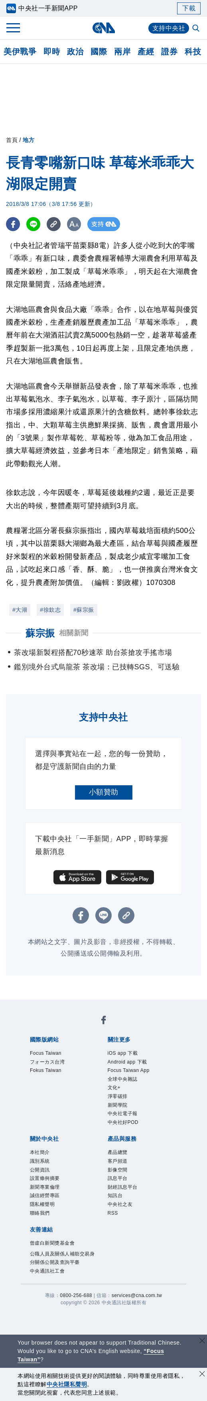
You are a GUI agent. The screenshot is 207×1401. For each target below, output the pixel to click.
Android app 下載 (127, 1062)
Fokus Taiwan (45, 1070)
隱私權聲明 (42, 1204)
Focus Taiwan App (129, 1070)
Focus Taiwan (45, 1053)
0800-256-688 (76, 1295)
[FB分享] (13, 224)
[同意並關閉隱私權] (202, 1375)
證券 (169, 51)
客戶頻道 (118, 1161)
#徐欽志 (50, 610)
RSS (113, 1213)
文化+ (114, 1087)
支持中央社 (168, 28)
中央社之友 (120, 1204)
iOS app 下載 (123, 1053)
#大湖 (19, 610)
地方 (28, 140)
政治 (75, 51)
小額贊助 (103, 792)
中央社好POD (123, 1122)
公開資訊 (40, 1170)
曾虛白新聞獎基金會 (52, 1243)
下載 (188, 8)
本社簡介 (40, 1152)
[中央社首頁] (103, 28)
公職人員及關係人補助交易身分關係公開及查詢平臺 (62, 1258)
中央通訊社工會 (47, 1271)
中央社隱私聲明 (67, 1384)
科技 (193, 51)
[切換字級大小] (74, 224)
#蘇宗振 (83, 610)
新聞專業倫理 (45, 1187)
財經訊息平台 (123, 1187)
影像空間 (118, 1170)
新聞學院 (118, 1105)
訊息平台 (118, 1178)
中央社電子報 (123, 1113)
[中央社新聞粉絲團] (103, 1021)
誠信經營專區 (45, 1195)
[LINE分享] (33, 224)
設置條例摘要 (45, 1178)
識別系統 (40, 1161)
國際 (99, 51)
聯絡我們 (40, 1213)
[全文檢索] (196, 28)
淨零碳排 (118, 1096)
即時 (51, 51)
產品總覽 (118, 1152)
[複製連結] (54, 224)
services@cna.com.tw (137, 1295)
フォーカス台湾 (47, 1062)
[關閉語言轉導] (202, 1341)
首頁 (12, 140)
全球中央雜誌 (123, 1079)
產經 (146, 51)
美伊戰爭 (20, 51)
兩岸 (122, 51)
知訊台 (115, 1195)
